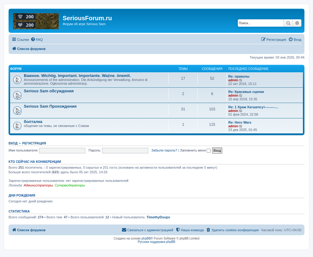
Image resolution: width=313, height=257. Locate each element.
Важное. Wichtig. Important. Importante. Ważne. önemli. (77, 75)
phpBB (146, 238)
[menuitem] (37, 39)
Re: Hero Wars (239, 122)
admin (233, 80)
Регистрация (34, 143)
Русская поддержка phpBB (156, 242)
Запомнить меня (195, 150)
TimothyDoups (158, 217)
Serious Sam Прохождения (50, 106)
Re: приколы (238, 76)
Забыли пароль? (164, 150)
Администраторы (38, 185)
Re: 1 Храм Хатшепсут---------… (253, 107)
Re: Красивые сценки (246, 92)
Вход (13, 143)
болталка (33, 121)
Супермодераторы (70, 185)
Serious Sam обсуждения (49, 91)
